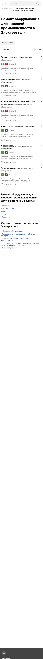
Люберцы (6, 205)
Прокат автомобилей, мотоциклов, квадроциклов (16, 239)
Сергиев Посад (8, 208)
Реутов (4, 211)
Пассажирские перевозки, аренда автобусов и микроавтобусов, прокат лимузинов (20, 244)
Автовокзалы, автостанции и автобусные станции (18, 235)
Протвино (6, 214)
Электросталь (7, 8)
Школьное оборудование (12, 231)
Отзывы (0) (12, 64)
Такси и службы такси (10, 248)
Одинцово (6, 217)
